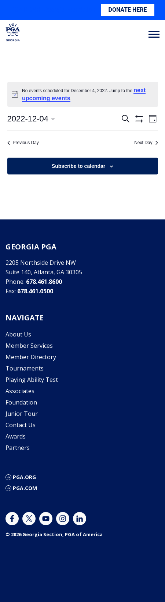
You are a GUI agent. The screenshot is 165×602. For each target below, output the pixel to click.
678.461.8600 (44, 282)
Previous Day (23, 142)
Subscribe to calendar (78, 166)
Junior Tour (22, 414)
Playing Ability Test (32, 380)
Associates (20, 391)
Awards (16, 436)
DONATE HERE (128, 9)
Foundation (21, 402)
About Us (18, 334)
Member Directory (31, 357)
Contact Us (21, 425)
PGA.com (25, 488)
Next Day (146, 142)
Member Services (29, 346)
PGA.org (24, 477)
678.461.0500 (35, 291)
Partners (18, 448)
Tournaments (25, 368)
